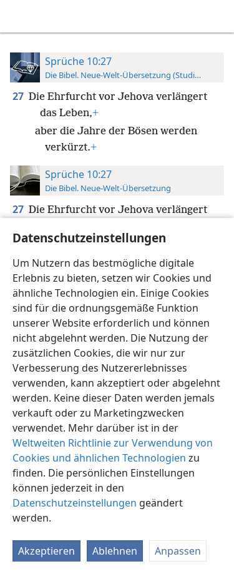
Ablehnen (114, 551)
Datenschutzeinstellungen (74, 503)
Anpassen (178, 551)
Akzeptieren (46, 551)
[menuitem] (18, 16)
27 (19, 96)
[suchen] (218, 16)
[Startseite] (18, 16)
